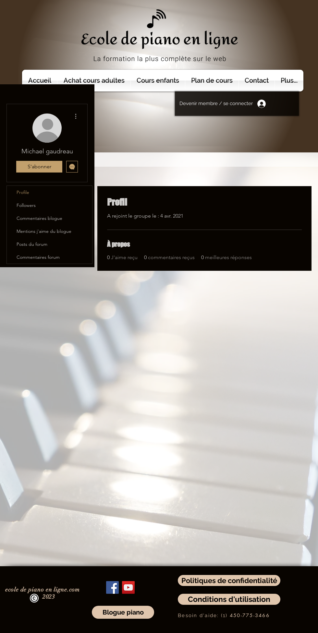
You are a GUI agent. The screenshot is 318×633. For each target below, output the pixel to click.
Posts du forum (32, 244)
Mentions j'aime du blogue (44, 231)
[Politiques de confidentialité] (229, 580)
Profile (23, 192)
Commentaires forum (38, 257)
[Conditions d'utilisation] (229, 599)
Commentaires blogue (39, 218)
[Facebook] (112, 587)
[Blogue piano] (123, 612)
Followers (26, 205)
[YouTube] (128, 587)
